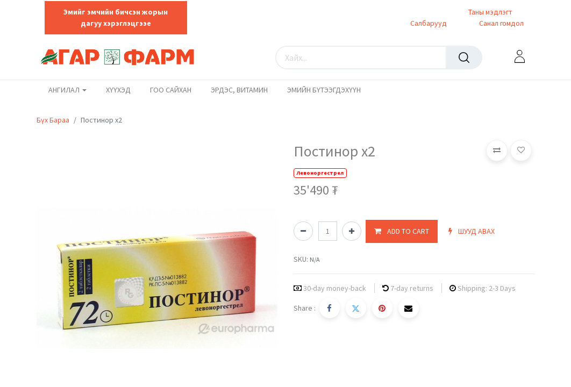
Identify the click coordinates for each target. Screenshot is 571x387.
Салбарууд (428, 23)
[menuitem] (118, 90)
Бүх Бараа (53, 120)
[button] (402, 231)
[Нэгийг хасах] (303, 231)
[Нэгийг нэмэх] (351, 231)
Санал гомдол (500, 23)
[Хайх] (464, 57)
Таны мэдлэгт (490, 12)
